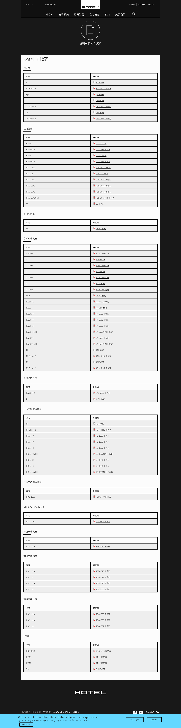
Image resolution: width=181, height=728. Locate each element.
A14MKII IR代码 (102, 289)
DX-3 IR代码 (101, 228)
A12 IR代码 (100, 271)
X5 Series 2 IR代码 (103, 118)
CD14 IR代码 (101, 155)
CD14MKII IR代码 (103, 161)
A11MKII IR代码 (102, 265)
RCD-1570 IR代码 (103, 185)
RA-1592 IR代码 (102, 338)
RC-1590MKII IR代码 (104, 472)
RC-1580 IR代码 (102, 460)
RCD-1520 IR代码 (103, 179)
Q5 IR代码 (100, 94)
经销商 (132, 4)
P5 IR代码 (100, 82)
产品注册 (141, 4)
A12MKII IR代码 (102, 277)
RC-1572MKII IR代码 (104, 454)
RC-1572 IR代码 (102, 448)
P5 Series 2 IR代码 (103, 88)
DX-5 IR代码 (101, 295)
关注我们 (150, 712)
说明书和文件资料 (90, 43)
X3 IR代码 (100, 100)
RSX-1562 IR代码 (103, 626)
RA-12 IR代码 (101, 307)
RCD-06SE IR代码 (103, 167)
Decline (154, 719)
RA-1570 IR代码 (102, 319)
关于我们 (120, 14)
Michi (49, 14)
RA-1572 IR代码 (102, 326)
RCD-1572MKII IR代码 (105, 197)
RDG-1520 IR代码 (103, 651)
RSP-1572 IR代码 (103, 577)
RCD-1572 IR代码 (103, 191)
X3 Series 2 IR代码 (103, 106)
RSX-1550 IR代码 (103, 614)
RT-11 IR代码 (101, 657)
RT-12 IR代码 (101, 663)
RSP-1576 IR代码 (103, 583)
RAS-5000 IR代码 (103, 393)
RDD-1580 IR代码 (103, 496)
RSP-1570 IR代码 (103, 571)
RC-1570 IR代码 (102, 442)
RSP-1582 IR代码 (103, 589)
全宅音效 (94, 14)
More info (26, 724)
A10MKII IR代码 (102, 253)
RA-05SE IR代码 (102, 301)
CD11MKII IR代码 (103, 149)
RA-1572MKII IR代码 (104, 332)
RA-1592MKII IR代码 (104, 344)
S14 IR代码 (100, 399)
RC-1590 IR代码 (102, 466)
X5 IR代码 (100, 112)
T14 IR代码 (100, 669)
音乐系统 (64, 14)
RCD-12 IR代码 (102, 173)
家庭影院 (79, 14)
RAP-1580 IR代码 (103, 546)
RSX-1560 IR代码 (103, 620)
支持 (107, 14)
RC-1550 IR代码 (102, 435)
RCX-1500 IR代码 (103, 521)
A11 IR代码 (100, 259)
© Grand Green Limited (66, 712)
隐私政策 (36, 712)
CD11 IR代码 (101, 143)
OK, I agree (134, 719)
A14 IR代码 (100, 283)
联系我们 (151, 4)
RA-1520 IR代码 (102, 313)
